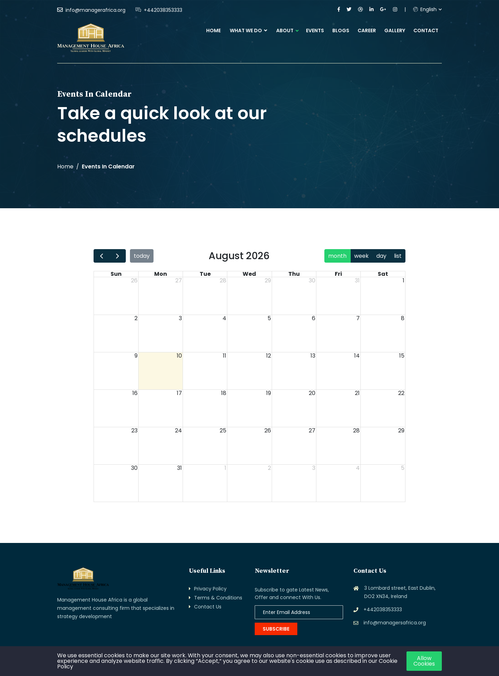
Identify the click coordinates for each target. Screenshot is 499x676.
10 (179, 355)
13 (312, 355)
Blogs (340, 30)
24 (178, 430)
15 (401, 355)
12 (268, 355)
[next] (118, 256)
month (337, 256)
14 (357, 355)
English (425, 9)
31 (357, 280)
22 (401, 393)
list (398, 256)
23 (134, 430)
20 (312, 393)
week (361, 256)
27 (178, 280)
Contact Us (207, 606)
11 (224, 355)
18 (223, 393)
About (285, 30)
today (142, 256)
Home (213, 30)
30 (312, 280)
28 (223, 280)
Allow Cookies (424, 661)
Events (315, 30)
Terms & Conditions (218, 597)
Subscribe (276, 628)
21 (357, 393)
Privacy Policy (210, 588)
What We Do (248, 30)
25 (223, 430)
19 (268, 393)
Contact (425, 30)
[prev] (102, 256)
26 (134, 280)
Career (367, 30)
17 (179, 393)
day (381, 256)
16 (135, 393)
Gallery (394, 30)
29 (268, 280)
